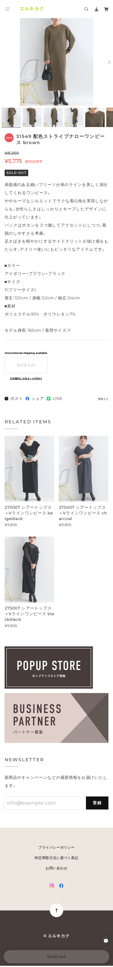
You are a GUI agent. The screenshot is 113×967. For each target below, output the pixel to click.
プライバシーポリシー (56, 848)
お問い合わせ (56, 869)
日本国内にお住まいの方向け (26, 379)
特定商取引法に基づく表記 (56, 859)
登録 (97, 804)
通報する (103, 400)
